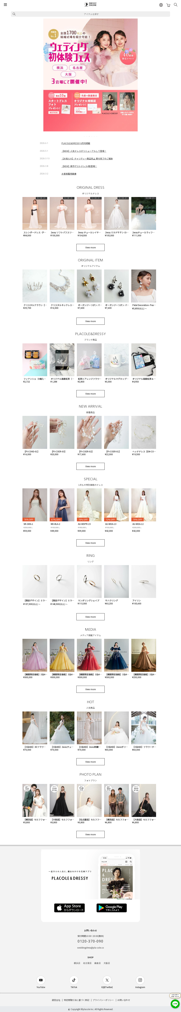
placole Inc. (88, 1009)
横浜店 (77, 963)
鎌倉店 (97, 963)
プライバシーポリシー (103, 999)
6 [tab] (97, 136)
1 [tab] (84, 136)
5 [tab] (94, 136)
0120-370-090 (90, 941)
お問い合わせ (123, 999)
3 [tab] (89, 136)
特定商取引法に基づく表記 (76, 999)
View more (90, 247)
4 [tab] (92, 136)
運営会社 (56, 999)
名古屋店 (87, 963)
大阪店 (107, 963)
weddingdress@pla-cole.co (90, 947)
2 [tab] (87, 136)
